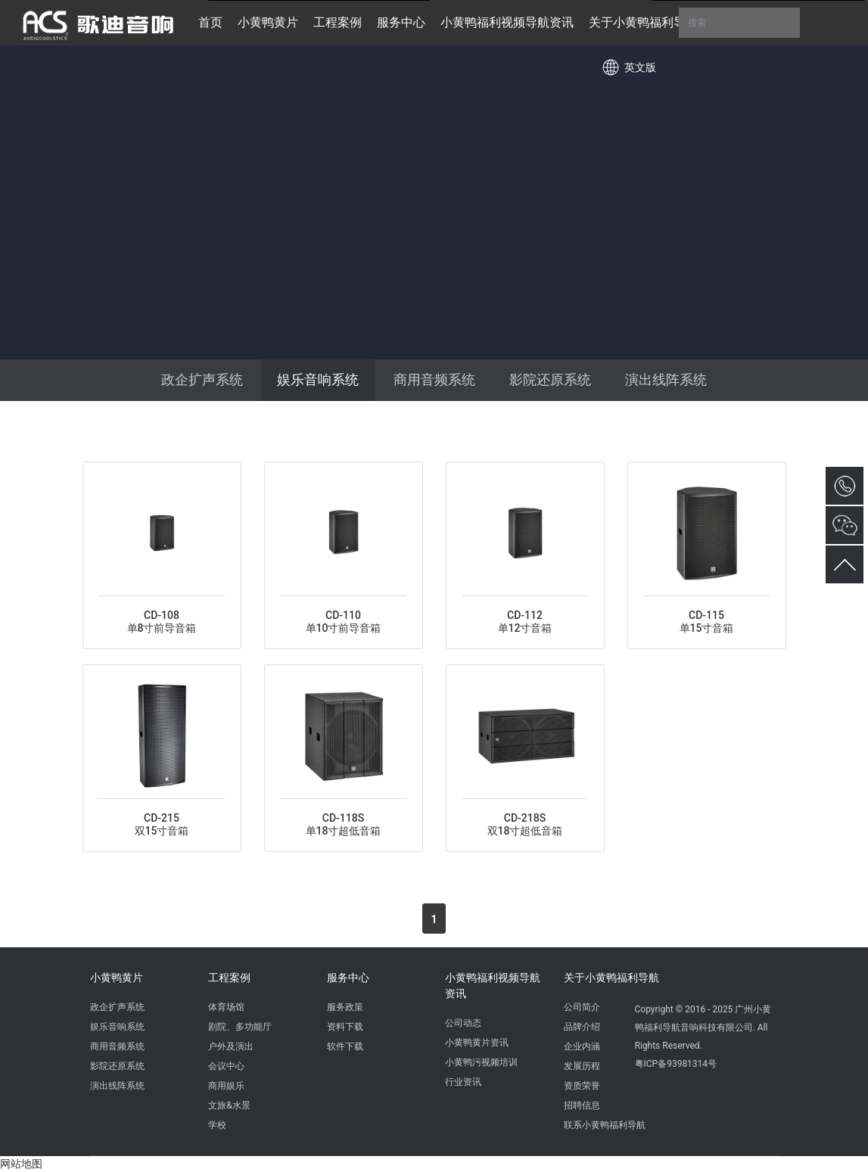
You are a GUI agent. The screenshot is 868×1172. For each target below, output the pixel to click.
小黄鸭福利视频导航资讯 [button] (507, 22)
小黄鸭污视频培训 (481, 1062)
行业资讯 (463, 1082)
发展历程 (582, 1066)
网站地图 (21, 1164)
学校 (217, 1125)
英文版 (640, 67)
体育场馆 (226, 1007)
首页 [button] (210, 22)
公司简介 (582, 1007)
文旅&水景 (229, 1105)
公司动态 (463, 1023)
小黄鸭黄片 (116, 977)
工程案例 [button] (337, 22)
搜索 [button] (739, 23)
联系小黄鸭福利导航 (605, 1125)
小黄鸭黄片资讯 (477, 1042)
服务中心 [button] (401, 22)
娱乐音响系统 (318, 379)
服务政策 (345, 1007)
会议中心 (226, 1066)
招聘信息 (582, 1105)
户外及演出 (231, 1046)
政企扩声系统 (202, 379)
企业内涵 (582, 1046)
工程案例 (229, 977)
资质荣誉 (582, 1085)
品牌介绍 (582, 1026)
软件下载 (345, 1046)
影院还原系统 (550, 379)
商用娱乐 (226, 1085)
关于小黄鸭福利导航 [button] (643, 22)
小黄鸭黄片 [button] (268, 22)
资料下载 (345, 1026)
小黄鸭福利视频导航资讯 (492, 985)
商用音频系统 (434, 379)
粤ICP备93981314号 (676, 1064)
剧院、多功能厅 (240, 1026)
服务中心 (348, 977)
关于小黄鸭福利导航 (611, 977)
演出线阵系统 (666, 379)
